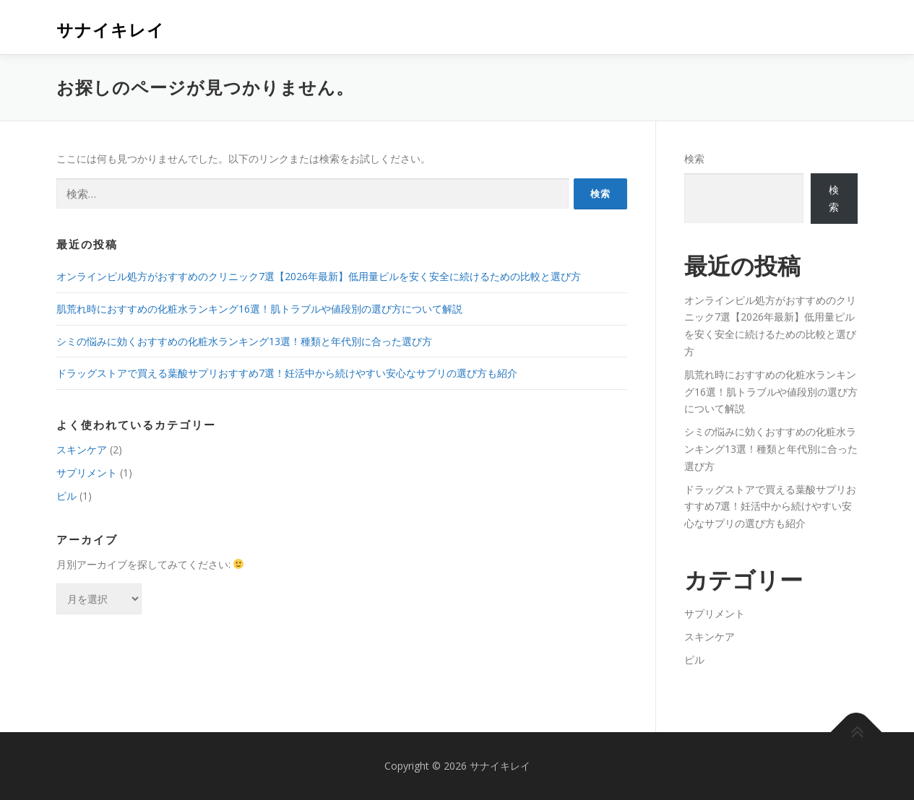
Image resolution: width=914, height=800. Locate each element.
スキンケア (81, 449)
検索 (694, 158)
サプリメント (86, 472)
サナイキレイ (110, 29)
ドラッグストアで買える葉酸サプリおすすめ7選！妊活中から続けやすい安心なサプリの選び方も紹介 (286, 373)
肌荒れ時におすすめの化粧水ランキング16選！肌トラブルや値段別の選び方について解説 (259, 309)
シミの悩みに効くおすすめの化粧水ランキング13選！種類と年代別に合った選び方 (244, 341)
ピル (66, 496)
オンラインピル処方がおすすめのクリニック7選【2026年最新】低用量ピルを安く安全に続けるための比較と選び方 (318, 276)
